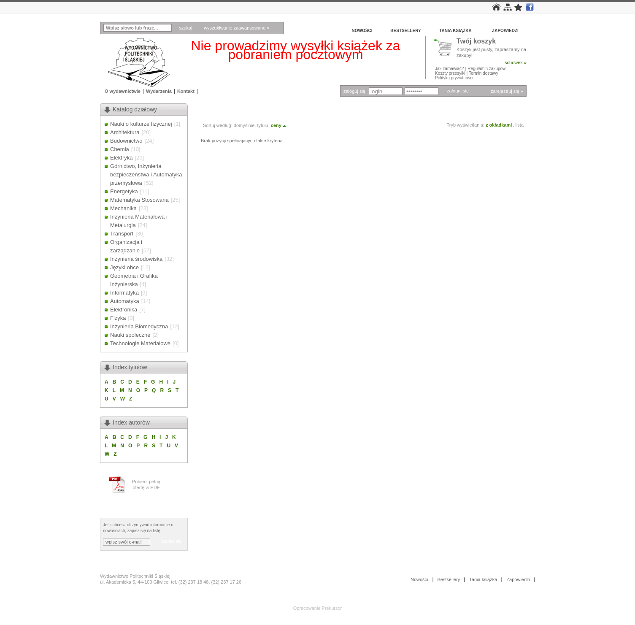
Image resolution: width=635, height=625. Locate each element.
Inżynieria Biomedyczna (139, 326)
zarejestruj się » (507, 91)
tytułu (262, 125)
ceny (279, 125)
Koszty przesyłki (450, 73)
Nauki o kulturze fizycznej (141, 124)
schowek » (516, 62)
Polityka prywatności (454, 78)
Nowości (362, 30)
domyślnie (244, 125)
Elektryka (121, 157)
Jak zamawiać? (449, 68)
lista (519, 124)
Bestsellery (405, 30)
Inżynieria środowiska (136, 259)
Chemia (119, 149)
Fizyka (118, 318)
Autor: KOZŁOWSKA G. (232, 109)
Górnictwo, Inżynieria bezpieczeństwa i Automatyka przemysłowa (146, 174)
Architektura (124, 132)
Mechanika (123, 208)
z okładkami (499, 124)
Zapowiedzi (505, 30)
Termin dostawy (483, 73)
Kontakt (186, 91)
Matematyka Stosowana (139, 200)
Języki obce (124, 267)
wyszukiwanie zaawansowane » (236, 27)
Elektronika (123, 309)
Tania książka (455, 30)
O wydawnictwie (123, 91)
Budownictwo (126, 141)
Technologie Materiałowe (140, 343)
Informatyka (124, 293)
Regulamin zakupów (486, 68)
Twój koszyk (476, 41)
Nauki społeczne (130, 335)
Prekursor (332, 608)
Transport (121, 233)
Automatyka (124, 301)
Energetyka (124, 191)
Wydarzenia (159, 91)
